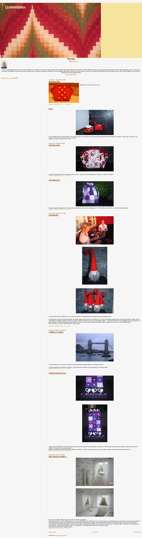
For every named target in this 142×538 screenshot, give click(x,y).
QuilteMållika (15, 7)
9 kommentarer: (67, 326)
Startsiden (95, 532)
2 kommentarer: (67, 139)
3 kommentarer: (67, 209)
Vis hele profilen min (71, 74)
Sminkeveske (54, 81)
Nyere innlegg (52, 532)
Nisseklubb (53, 215)
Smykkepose (54, 180)
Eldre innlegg (137, 532)
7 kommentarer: (67, 175)
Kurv (51, 109)
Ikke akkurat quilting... (58, 456)
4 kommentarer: (67, 104)
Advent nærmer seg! (57, 373)
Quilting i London (56, 332)
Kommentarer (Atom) (61, 535)
